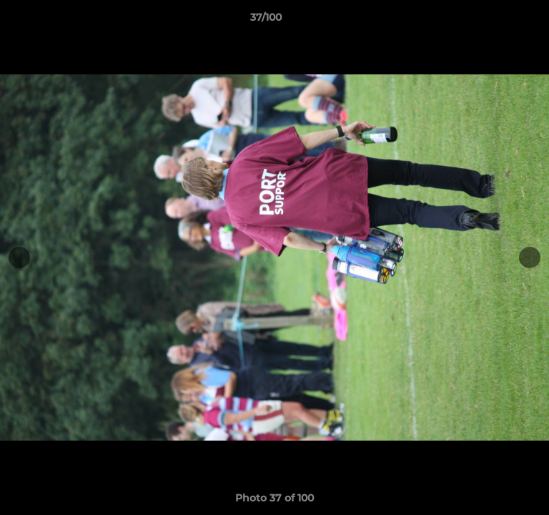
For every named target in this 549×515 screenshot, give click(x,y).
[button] (497, 20)
